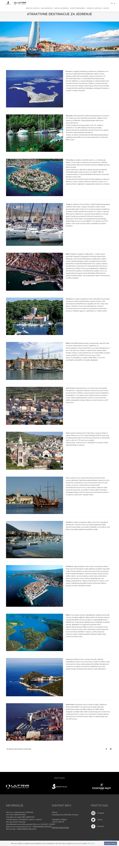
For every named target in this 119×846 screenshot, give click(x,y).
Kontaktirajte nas (60, 828)
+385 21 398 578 (58, 822)
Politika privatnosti (105, 840)
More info (91, 843)
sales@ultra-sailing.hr (59, 819)
